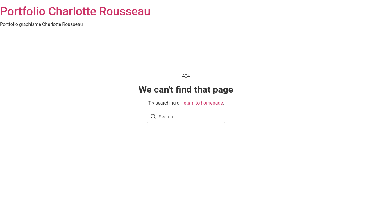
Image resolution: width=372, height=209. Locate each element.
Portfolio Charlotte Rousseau (75, 11)
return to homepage (202, 103)
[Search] (153, 117)
